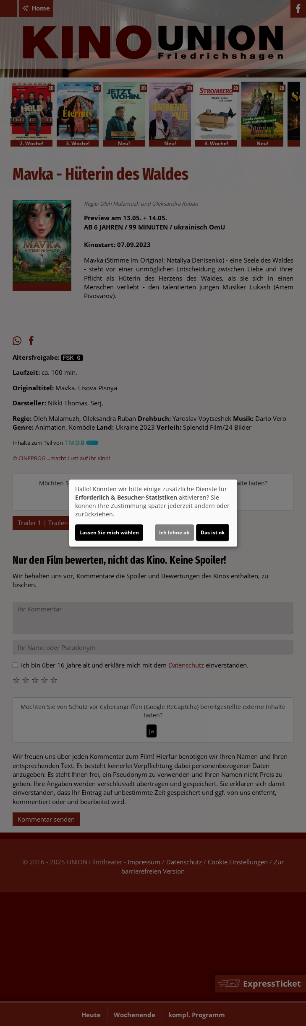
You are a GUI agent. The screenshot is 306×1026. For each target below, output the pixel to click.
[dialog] (153, 513)
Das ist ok (213, 532)
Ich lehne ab (174, 532)
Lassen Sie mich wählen (109, 532)
